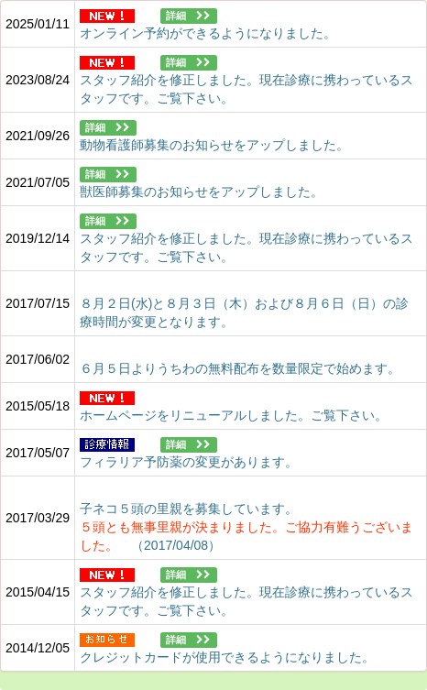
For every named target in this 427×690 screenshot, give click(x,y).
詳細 (188, 16)
